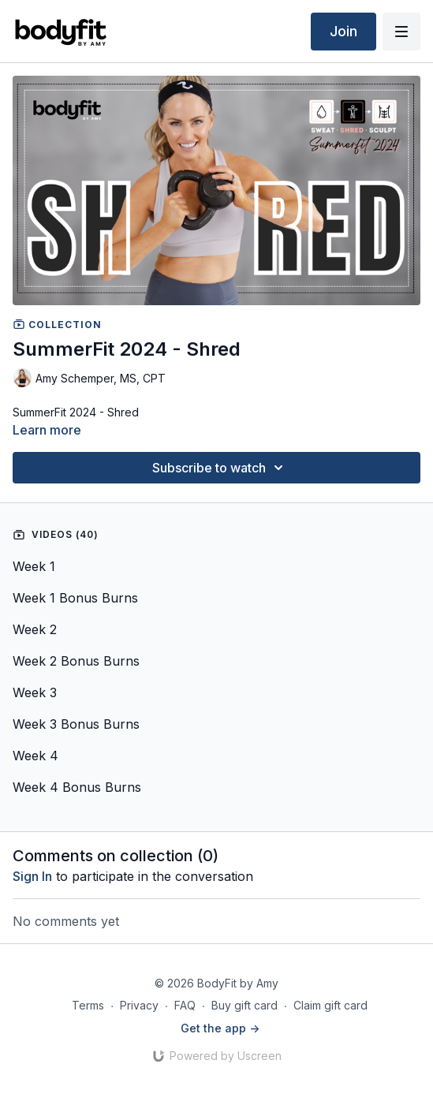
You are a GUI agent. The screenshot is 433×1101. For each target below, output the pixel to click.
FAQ (185, 1005)
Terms (88, 1005)
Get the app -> (220, 1028)
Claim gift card (330, 1005)
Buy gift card (244, 1005)
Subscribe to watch (220, 467)
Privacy (139, 1005)
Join (343, 31)
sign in (32, 876)
